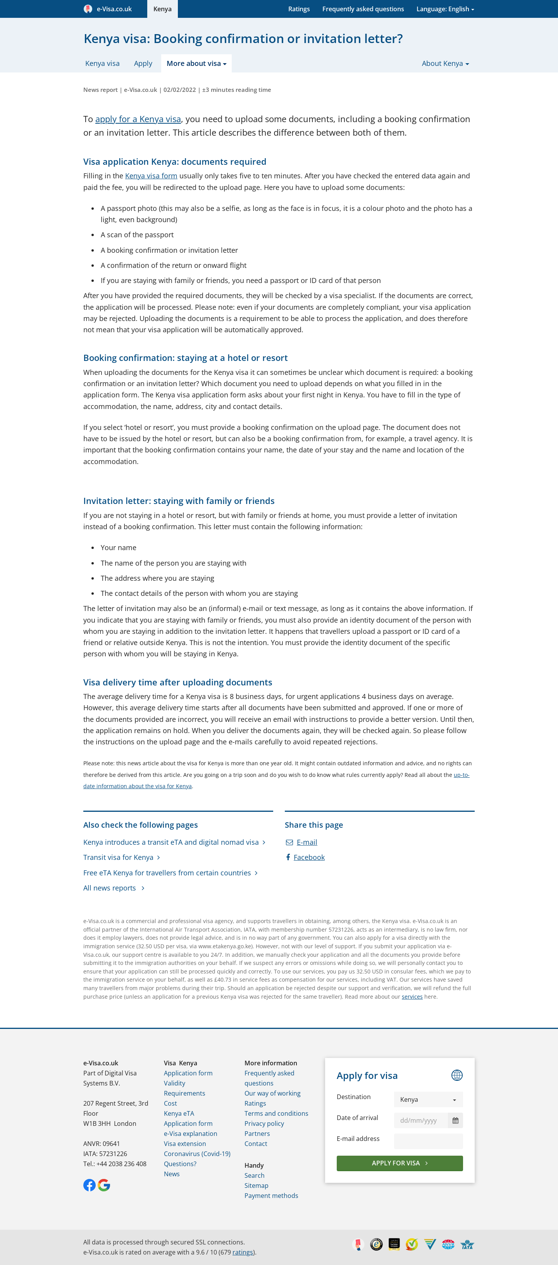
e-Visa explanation (190, 1133)
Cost (170, 1103)
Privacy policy (264, 1123)
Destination (354, 1096)
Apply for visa (397, 1163)
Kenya (162, 9)
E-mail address (358, 1138)
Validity (174, 1083)
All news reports (110, 887)
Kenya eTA (179, 1113)
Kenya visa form (151, 175)
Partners (257, 1133)
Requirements (184, 1093)
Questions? (180, 1164)
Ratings (299, 9)
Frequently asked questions (363, 9)
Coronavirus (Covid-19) (197, 1153)
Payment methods (271, 1195)
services (412, 996)
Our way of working (273, 1093)
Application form (188, 1073)
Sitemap (257, 1185)
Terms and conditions (276, 1113)
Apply (143, 63)
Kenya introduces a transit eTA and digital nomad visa (171, 842)
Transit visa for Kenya (118, 857)
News (172, 1174)
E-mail (301, 842)
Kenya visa (102, 63)
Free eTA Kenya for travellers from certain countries (167, 872)
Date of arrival (357, 1117)
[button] (428, 1099)
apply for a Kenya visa (138, 118)
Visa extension (185, 1143)
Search (255, 1175)
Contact (256, 1143)
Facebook (305, 857)
